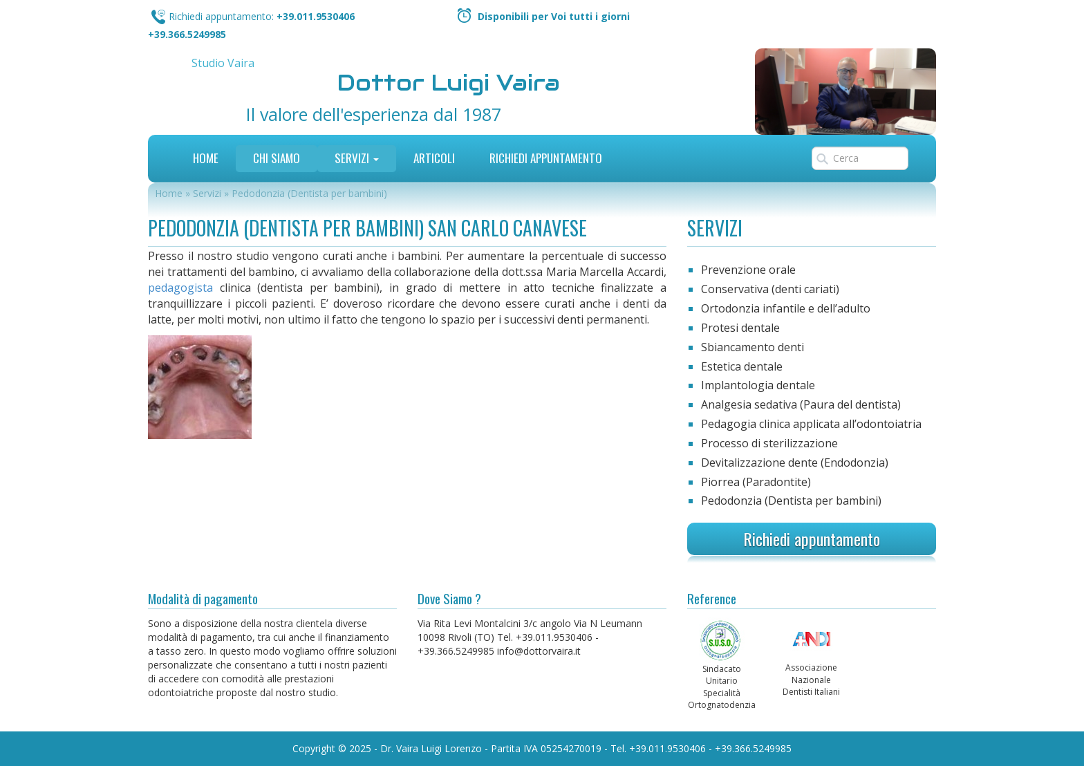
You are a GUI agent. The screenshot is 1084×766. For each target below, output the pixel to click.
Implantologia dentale (758, 385)
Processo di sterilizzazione (769, 443)
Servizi (357, 158)
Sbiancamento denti (752, 347)
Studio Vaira (222, 63)
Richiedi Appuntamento (545, 158)
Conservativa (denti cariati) (770, 289)
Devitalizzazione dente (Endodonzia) (794, 462)
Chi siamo (276, 158)
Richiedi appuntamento (811, 538)
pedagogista (180, 287)
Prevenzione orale (748, 269)
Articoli (434, 158)
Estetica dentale (742, 366)
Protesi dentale (740, 327)
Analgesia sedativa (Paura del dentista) (801, 404)
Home (205, 158)
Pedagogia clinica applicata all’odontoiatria (811, 423)
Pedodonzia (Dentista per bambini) (791, 500)
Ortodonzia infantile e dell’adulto (785, 308)
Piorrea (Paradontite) (756, 481)
